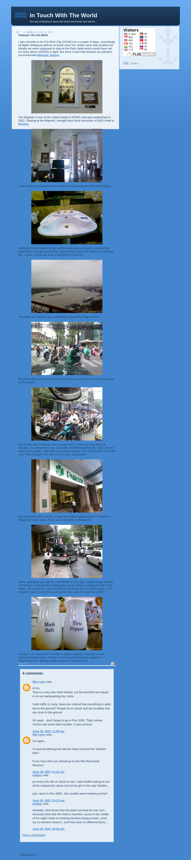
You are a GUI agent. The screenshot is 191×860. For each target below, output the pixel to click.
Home (67, 846)
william (37, 775)
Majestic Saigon (48, 55)
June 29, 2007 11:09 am (48, 731)
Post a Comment (33, 835)
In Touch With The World (63, 15)
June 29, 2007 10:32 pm (48, 828)
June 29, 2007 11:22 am (48, 771)
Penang (23, 124)
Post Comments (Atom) (54, 854)
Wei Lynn (38, 681)
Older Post (106, 846)
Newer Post (28, 846)
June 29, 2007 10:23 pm (48, 800)
